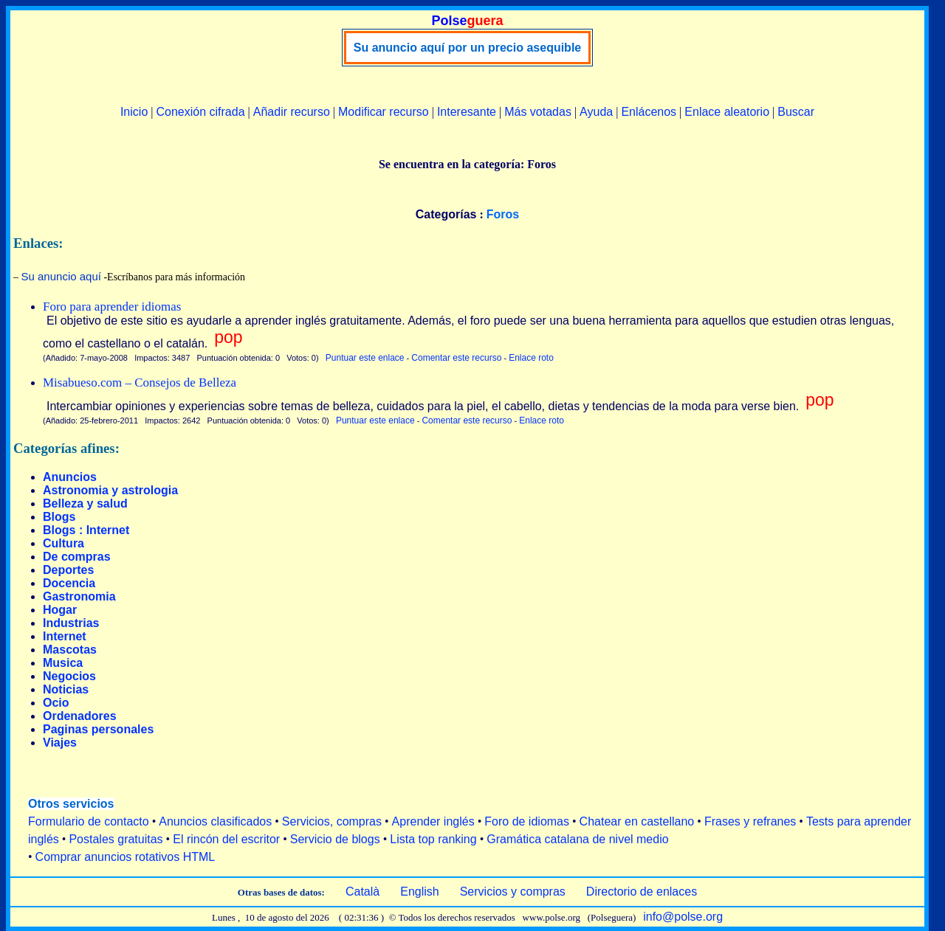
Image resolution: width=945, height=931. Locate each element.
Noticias (66, 689)
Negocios (69, 676)
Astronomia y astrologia (110, 490)
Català (362, 891)
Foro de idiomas (526, 821)
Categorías (446, 214)
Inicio (134, 111)
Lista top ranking (433, 839)
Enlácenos (648, 111)
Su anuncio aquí (61, 276)
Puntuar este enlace (365, 358)
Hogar (60, 609)
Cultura (63, 543)
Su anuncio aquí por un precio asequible (467, 47)
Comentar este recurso (456, 358)
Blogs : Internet (86, 530)
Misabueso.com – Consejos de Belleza (139, 382)
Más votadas (537, 111)
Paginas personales (98, 729)
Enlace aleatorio (726, 111)
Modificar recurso (383, 111)
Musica (63, 663)
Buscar (795, 111)
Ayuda (596, 111)
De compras (77, 556)
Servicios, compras (332, 821)
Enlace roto (531, 358)
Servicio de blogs (335, 839)
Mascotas (70, 649)
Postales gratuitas (115, 839)
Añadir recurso (291, 111)
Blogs (59, 517)
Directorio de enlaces (641, 891)
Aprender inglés (433, 821)
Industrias (71, 623)
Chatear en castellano (637, 821)
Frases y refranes (750, 821)
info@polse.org (683, 916)
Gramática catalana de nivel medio (577, 839)
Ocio (56, 702)
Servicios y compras (513, 891)
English (419, 891)
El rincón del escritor (226, 839)
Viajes (60, 742)
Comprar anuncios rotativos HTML (125, 857)
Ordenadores (80, 716)
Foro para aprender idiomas (112, 307)
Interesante (466, 111)
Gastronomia (79, 596)
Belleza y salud (85, 503)
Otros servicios (71, 803)
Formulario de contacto (88, 821)
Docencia (69, 583)
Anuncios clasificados (215, 821)
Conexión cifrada (200, 111)
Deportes (68, 570)
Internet (64, 636)
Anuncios (70, 477)
